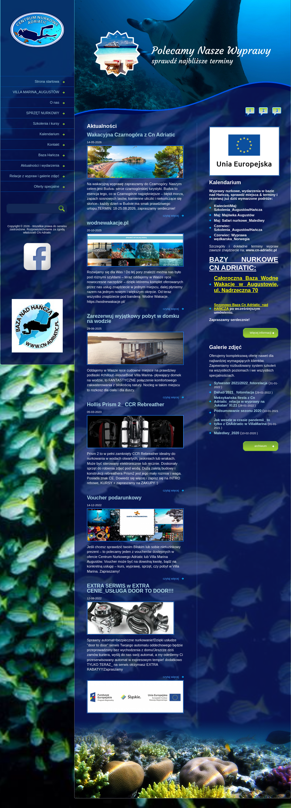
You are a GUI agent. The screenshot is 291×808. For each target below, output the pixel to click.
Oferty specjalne (46, 186)
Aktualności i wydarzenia (40, 165)
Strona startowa (47, 81)
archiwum (260, 446)
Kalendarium (49, 134)
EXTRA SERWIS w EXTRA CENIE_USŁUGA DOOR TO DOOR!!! (130, 588)
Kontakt (53, 144)
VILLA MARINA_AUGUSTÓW (36, 92)
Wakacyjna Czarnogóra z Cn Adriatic (131, 134)
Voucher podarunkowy (114, 497)
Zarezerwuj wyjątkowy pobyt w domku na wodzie (133, 318)
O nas (54, 102)
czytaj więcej (171, 215)
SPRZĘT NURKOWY (42, 113)
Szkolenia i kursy (46, 123)
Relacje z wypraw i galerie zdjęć (34, 176)
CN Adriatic (37, 29)
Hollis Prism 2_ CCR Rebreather (125, 404)
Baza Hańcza (49, 155)
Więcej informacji (260, 332)
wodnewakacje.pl (108, 223)
